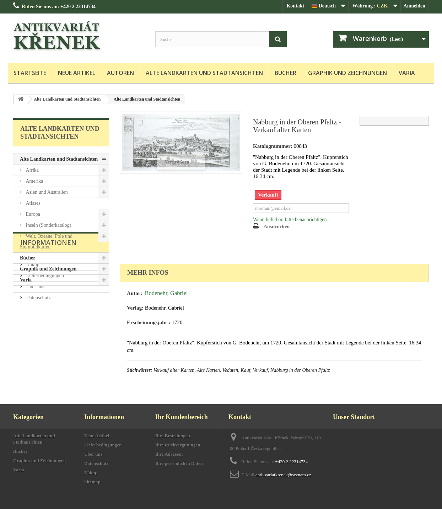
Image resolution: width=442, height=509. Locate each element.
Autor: (134, 293)
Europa (32, 214)
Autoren (120, 73)
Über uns (34, 348)
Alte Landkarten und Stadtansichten (204, 73)
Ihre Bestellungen (172, 435)
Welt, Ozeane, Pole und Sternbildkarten (46, 242)
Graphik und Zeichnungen (347, 73)
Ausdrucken (277, 226)
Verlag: (135, 308)
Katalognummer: (272, 146)
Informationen (48, 307)
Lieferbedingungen (44, 337)
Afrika (32, 170)
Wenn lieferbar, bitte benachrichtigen (290, 219)
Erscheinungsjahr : (149, 322)
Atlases (33, 203)
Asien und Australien (46, 192)
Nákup (32, 326)
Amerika (34, 181)
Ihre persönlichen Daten (179, 463)
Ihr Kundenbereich (181, 416)
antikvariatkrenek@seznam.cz (283, 474)
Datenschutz (38, 359)
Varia (407, 73)
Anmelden (414, 6)
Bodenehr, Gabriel (166, 293)
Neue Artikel (76, 73)
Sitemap (92, 481)
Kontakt (295, 6)
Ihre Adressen (169, 454)
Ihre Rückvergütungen (177, 445)
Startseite (30, 73)
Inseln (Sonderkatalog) (48, 225)
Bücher (285, 73)
